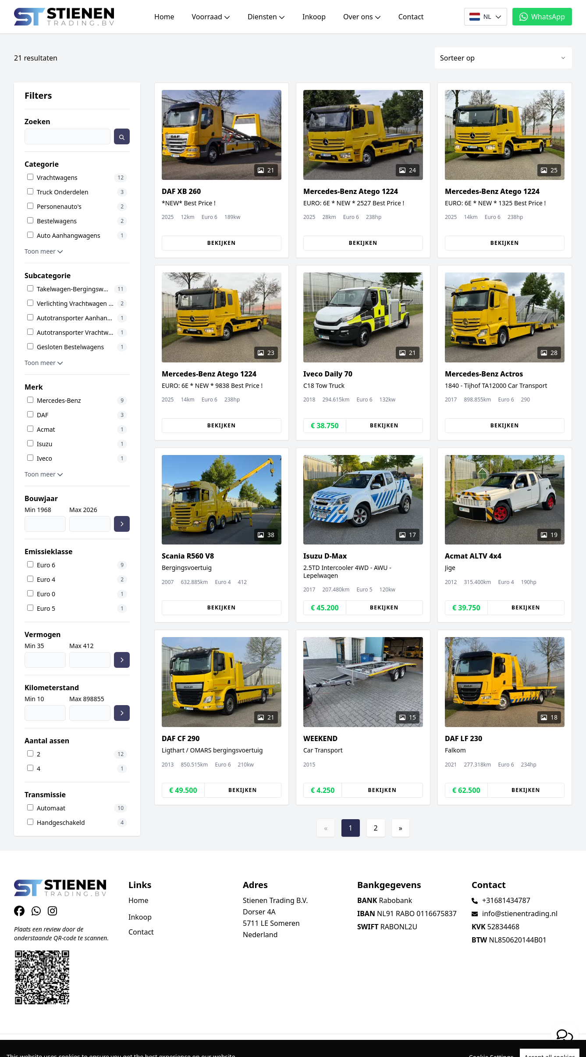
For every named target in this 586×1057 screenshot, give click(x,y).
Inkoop (314, 16)
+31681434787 (506, 900)
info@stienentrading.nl (520, 913)
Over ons (362, 16)
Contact (411, 16)
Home (164, 16)
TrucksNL (68, 1045)
